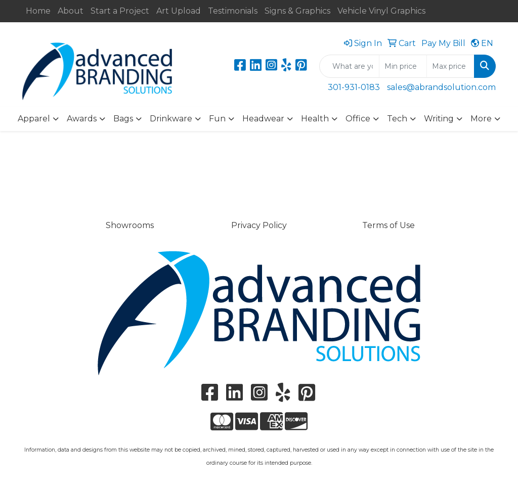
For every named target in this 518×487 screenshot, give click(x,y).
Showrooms (130, 225)
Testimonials (232, 11)
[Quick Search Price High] (450, 66)
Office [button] (358, 118)
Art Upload (178, 11)
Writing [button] (439, 118)
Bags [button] (123, 118)
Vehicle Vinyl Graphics (381, 11)
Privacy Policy (259, 225)
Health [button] (315, 118)
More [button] (481, 118)
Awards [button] (82, 118)
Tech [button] (397, 118)
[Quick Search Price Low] (403, 66)
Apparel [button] (34, 118)
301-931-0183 (354, 87)
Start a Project (120, 11)
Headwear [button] (263, 118)
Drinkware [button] (171, 118)
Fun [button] (217, 118)
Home (38, 11)
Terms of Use (388, 225)
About (70, 11)
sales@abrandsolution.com (441, 87)
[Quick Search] (349, 66)
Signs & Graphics (297, 11)
